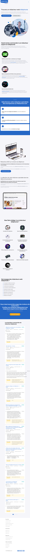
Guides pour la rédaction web (9, 536)
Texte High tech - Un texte (10, 346)
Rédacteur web (7, 530)
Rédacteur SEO (7, 531)
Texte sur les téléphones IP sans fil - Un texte (13, 464)
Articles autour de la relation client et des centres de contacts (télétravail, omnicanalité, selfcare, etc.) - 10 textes (14, 449)
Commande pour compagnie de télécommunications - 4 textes (11, 482)
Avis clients (7, 547)
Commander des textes (6, 15)
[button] (28, 2)
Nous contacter (7, 544)
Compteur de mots (8, 539)
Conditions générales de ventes (9, 523)
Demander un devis (16, 15)
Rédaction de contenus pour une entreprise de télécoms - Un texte (13, 328)
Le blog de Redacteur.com (9, 538)
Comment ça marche (8, 520)
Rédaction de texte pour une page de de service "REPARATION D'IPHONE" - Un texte (13, 405)
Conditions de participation (9, 543)
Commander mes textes (15, 314)
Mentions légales (8, 526)
